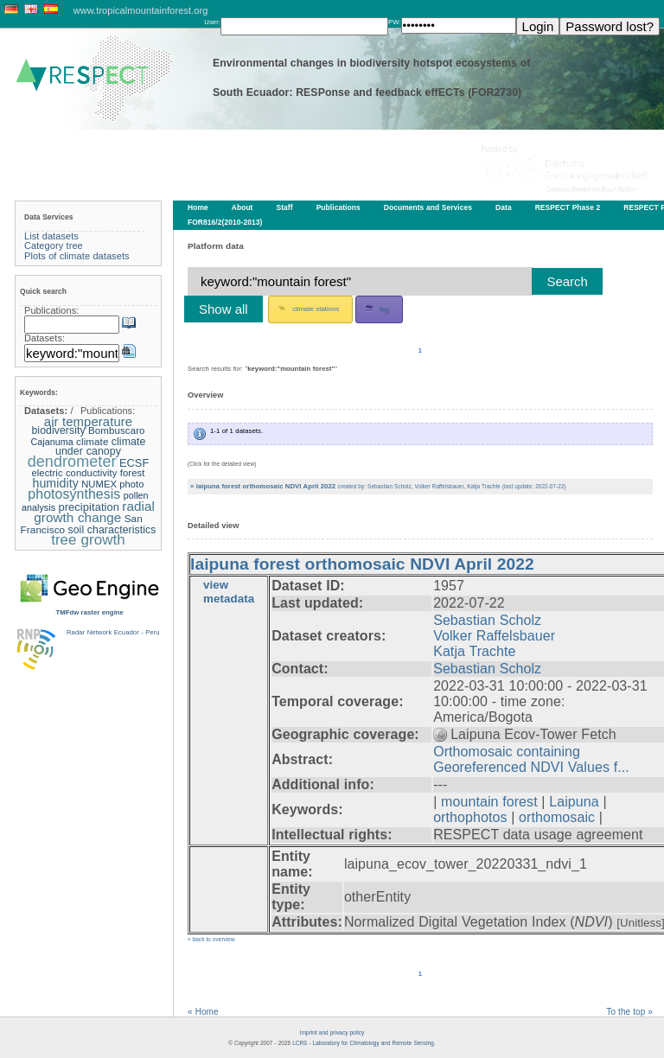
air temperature (88, 421)
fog (377, 308)
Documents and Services (428, 207)
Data (503, 207)
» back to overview (211, 939)
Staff (285, 207)
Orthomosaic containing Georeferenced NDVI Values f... (531, 759)
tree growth (88, 540)
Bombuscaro (116, 430)
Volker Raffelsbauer (494, 635)
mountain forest (489, 801)
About (242, 207)
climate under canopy (100, 447)
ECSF (134, 462)
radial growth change (94, 512)
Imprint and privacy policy (332, 1032)
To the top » (629, 1012)
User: (212, 22)
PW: (394, 22)
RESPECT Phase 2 (568, 207)
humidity (55, 483)
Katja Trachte (474, 651)
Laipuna (573, 801)
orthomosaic (557, 817)
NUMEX (99, 484)
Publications (338, 207)
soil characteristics (112, 530)
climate (92, 441)
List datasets (51, 236)
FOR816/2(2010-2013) (225, 222)
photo (131, 484)
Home (198, 207)
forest (132, 473)
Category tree (53, 245)
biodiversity (58, 430)
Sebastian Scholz (487, 620)
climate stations (308, 308)
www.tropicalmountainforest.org (140, 10)
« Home (203, 1012)
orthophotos (470, 817)
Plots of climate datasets (77, 256)
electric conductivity (74, 473)
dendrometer (72, 461)
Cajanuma (51, 442)
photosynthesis (74, 494)
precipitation (88, 506)
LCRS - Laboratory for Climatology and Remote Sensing (363, 1043)
